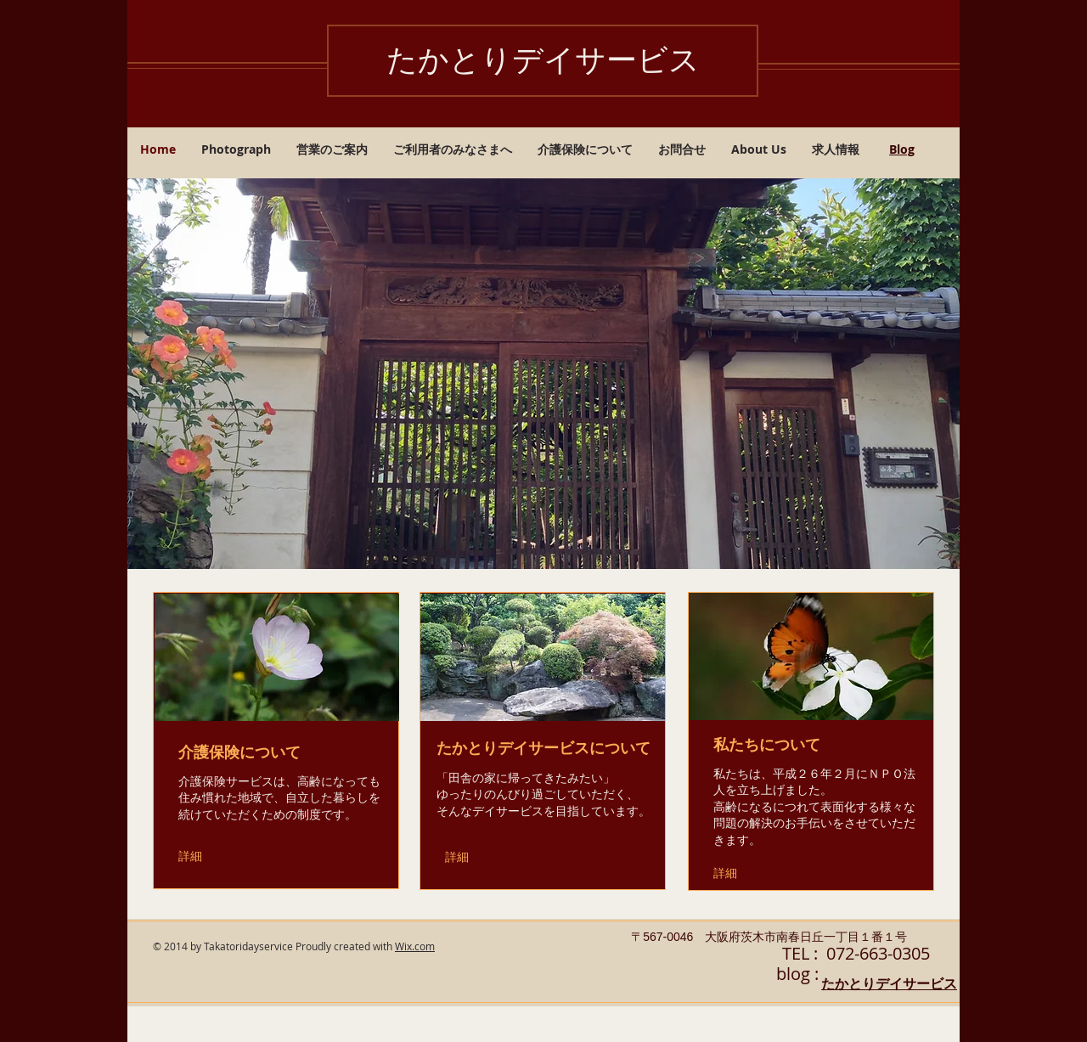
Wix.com (415, 946)
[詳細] (201, 856)
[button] (543, 373)
